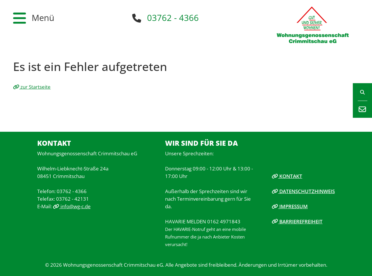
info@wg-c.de (72, 206)
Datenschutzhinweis (303, 191)
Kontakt (287, 175)
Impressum (290, 206)
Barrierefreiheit (297, 221)
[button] (33, 18)
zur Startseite (32, 86)
